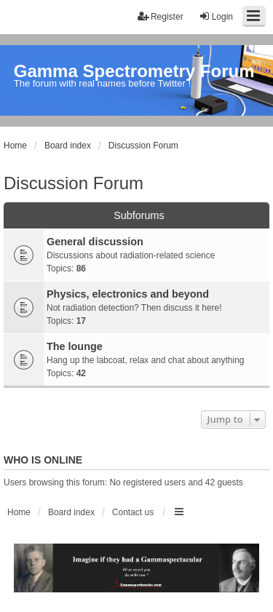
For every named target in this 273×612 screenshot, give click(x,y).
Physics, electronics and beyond (128, 294)
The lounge (75, 346)
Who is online (43, 460)
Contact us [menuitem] (133, 512)
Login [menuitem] (216, 16)
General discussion (95, 241)
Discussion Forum (73, 183)
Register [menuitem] (160, 16)
